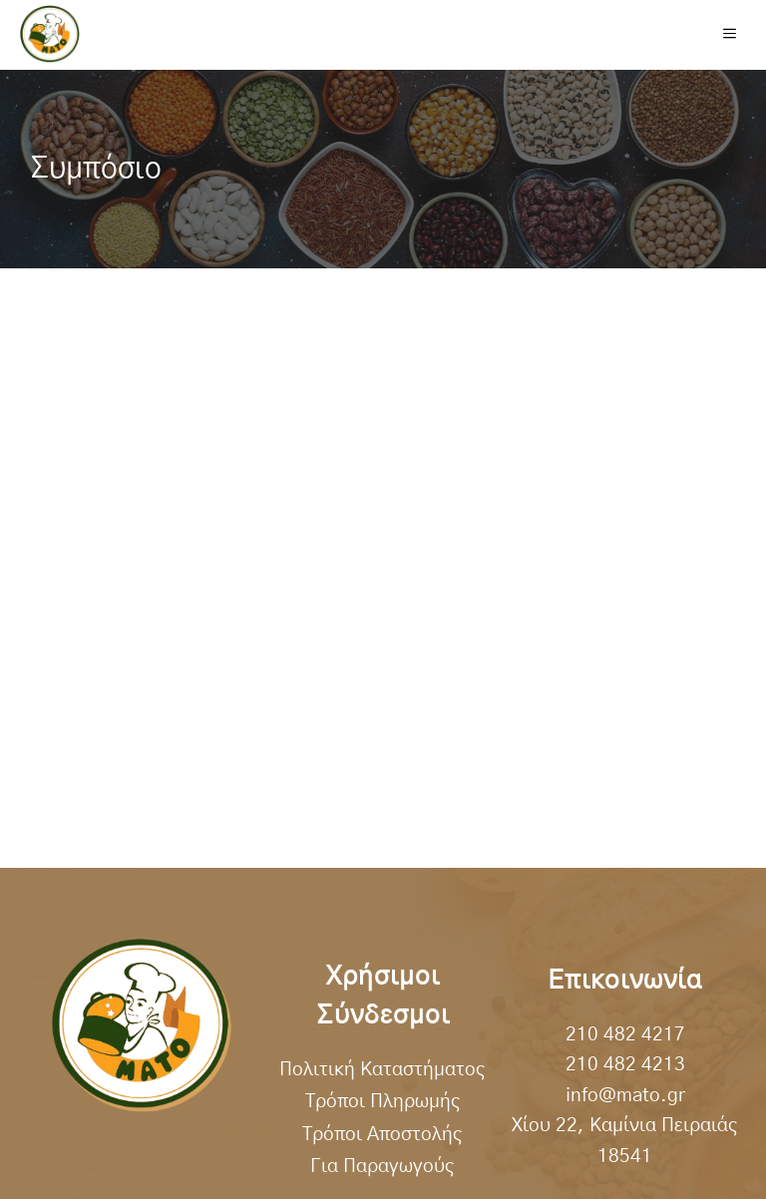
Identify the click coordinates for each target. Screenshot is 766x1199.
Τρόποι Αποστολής (382, 1134)
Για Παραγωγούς (382, 1166)
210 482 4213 (625, 1064)
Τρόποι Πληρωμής (383, 1101)
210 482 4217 (625, 1034)
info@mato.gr (625, 1095)
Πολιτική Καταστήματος (382, 1069)
